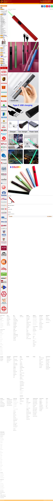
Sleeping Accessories (41, 383)
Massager (21, 358)
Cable (46, 346)
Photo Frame (21, 361)
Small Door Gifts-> (2, 30)
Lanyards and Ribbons (2, 325)
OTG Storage (47, 350)
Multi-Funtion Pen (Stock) (9, 379)
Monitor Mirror (34, 325)
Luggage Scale (40, 379)
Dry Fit (1, 331)
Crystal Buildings (2, 432)
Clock (20, 348)
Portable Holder (47, 352)
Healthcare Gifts (47, 315)
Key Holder (14, 352)
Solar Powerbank (2, 379)
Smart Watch (21, 372)
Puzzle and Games (22, 365)
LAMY (0, 415)
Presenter (8, 349)
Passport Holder (14, 358)
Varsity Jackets (1, 321)
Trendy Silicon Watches (15, 384)
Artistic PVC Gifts (15, 377)
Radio (33, 331)
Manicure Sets (14, 388)
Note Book (27, 381)
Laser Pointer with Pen (3, 22)
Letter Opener (27, 385)
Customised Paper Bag (15, 319)
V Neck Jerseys (1, 336)
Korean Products (21, 355)
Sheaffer (1, 423)
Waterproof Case (47, 354)
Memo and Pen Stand (28, 386)
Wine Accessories (21, 373)
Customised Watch (22, 370)
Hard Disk (34, 382)
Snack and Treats (21, 316)
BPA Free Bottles (28, 317)
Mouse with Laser (3, 23)
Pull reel (14, 393)
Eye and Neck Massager (35, 323)
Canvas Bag (14, 317)
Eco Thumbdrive (34, 381)
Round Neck (1, 332)
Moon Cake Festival (41, 321)
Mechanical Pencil (41, 349)
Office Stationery (28, 389)
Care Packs (21, 315)
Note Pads (27, 388)
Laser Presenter (5, 3)
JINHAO (1, 413)
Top (0, 3)
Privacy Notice (2, 50)
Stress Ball (14, 398)
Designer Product (2, 435)
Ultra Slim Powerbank (2, 380)
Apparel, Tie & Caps (2, 315)
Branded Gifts (1, 404)
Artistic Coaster (14, 378)
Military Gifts (2, 26)
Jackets (1, 318)
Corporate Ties (1, 317)
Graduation (40, 320)
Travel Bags (40, 385)
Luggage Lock (40, 378)
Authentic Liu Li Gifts (2, 402)
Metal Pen (40, 350)
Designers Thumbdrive (35, 380)
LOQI (0, 417)
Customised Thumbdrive (15, 379)
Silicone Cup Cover (15, 394)
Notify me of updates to (5, 65)
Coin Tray (14, 385)
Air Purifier (21, 346)
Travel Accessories (41, 376)
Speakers (34, 333)
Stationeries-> (2, 31)
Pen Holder (27, 390)
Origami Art (21, 360)
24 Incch (47, 379)
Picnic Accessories (21, 363)
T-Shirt (1, 327)
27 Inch (46, 380)
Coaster (14, 349)
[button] (40, 3)
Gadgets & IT (34, 315)
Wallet (14, 360)
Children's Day (40, 317)
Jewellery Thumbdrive (35, 383)
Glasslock (1, 412)
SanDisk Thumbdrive (35, 389)
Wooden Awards (8, 322)
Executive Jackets (2, 319)
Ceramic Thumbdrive (35, 377)
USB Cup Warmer (34, 334)
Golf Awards (8, 319)
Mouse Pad (34, 327)
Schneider (1, 421)
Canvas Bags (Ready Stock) (9, 377)
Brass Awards (8, 316)
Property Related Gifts (22, 364)
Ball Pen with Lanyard (41, 346)
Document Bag (14, 320)
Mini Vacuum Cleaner (28, 387)
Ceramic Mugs (27, 318)
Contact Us (1, 51)
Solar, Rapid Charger (48, 353)
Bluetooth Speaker (35, 322)
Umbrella (47, 376)
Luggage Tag (14, 353)
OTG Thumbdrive (34, 387)
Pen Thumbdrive (34, 388)
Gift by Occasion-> (2, 19)
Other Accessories (41, 381)
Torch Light (1, 348)
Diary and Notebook (15, 351)
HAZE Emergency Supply (48, 319)
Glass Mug (27, 324)
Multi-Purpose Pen (41, 351)
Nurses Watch (21, 371)
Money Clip (14, 354)
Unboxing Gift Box (22, 368)
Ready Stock (8, 376)
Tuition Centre (40, 324)
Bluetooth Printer (34, 321)
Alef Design (1, 405)
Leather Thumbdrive (35, 384)
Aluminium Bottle (28, 316)
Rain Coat (47, 383)
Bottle (46, 382)
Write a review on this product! (5, 56)
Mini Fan (14, 389)
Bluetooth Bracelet (35, 317)
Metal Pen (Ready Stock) (9, 378)
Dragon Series (1, 414)
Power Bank (1, 376)
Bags (13, 315)
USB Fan (34, 335)
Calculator (27, 377)
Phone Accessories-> (3, 28)
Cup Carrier (27, 321)
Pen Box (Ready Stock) (9, 380)
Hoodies (1, 320)
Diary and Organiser (28, 379)
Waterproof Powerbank (2, 381)
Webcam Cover (14, 399)
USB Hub (34, 337)
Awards (7, 315)
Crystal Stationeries (2, 434)
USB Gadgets (34, 336)
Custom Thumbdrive (35, 379)
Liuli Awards (8, 320)
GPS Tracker (34, 324)
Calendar (27, 378)
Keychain (14, 387)
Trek (0, 427)
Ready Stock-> (2, 29)
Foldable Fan (21, 351)
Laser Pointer (8, 3)
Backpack (14, 316)
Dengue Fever (47, 317)
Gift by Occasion (41, 315)
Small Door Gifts (15, 376)
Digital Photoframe (22, 362)
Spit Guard (1, 326)
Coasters (27, 319)
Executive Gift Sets (28, 383)
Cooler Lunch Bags (15, 318)
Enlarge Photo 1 (10, 203)
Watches (20, 369)
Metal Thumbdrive (35, 385)
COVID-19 (47, 316)
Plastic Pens (40, 353)
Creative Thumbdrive (35, 378)
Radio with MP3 (34, 332)
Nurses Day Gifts (47, 320)
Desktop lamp (1, 346)
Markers (40, 348)
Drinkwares (27, 315)
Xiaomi (1, 429)
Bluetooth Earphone (35, 318)
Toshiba (1, 426)
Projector (34, 330)
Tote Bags (1, 418)
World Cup (21, 380)
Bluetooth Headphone (35, 320)
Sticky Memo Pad (28, 391)
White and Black (15, 397)
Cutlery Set (21, 350)
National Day (40, 322)
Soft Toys (21, 367)
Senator (1, 422)
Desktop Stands (47, 348)
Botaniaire (1, 410)
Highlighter (27, 384)
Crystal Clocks (1, 433)
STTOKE (1, 424)
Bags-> (1, 16)
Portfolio (14, 359)
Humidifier (21, 354)
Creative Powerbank (2, 377)
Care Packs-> (2, 17)
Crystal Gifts (1, 430)
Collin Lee (1, 436)
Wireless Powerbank (2, 382)
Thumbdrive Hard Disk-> (3, 32)
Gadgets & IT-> (2, 18)
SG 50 (1, 437)
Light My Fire (1, 416)
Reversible (1, 324)
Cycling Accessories (21, 378)
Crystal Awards (8, 317)
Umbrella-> (1, 33)
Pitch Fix (1, 419)
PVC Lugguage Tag (15, 380)
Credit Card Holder (15, 350)
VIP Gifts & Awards (2, 401)
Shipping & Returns (2, 49)
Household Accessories (22, 353)
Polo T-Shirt (1, 329)
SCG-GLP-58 (12, 3)
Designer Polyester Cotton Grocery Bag (4, 45)
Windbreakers (1, 322)
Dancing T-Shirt (2, 328)
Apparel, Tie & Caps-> (3, 15)
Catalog (2, 3)
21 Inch (46, 378)
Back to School (40, 316)
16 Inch (46, 377)
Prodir (0, 420)
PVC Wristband (14, 382)
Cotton (1, 330)
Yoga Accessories (21, 374)
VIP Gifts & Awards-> (2, 34)
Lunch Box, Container (22, 357)
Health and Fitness (48, 318)
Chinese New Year (41, 318)
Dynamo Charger (47, 349)
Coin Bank (21, 349)
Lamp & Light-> (2, 20)
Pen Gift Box (40, 352)
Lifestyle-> (1, 25)
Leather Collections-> (3, 24)
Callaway (1, 411)
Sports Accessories (22, 376)
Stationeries (27, 376)
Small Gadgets (14, 395)
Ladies (20, 356)
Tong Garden (1, 425)
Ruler (13, 383)
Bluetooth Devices (34, 316)
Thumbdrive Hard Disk (35, 376)
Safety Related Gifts (22, 366)
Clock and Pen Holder (15, 348)
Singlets (1, 335)
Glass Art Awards (8, 318)
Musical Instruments (22, 359)
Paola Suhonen (1, 442)
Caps (0, 316)
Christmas (40, 319)
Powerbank (1, 378)
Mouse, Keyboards (34, 326)
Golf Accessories (21, 352)
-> (2, 21)
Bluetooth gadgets (34, 319)
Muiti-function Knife (15, 391)
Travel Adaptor (40, 384)
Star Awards (8, 321)
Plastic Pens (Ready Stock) (9, 381)
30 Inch (46, 381)
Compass (21, 377)
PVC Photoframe (15, 381)
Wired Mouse (34, 328)
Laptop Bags (14, 324)
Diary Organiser (28, 380)
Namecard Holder (15, 356)
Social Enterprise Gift (15, 396)
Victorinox (1, 428)
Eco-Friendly (14, 386)
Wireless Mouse (34, 329)
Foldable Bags (14, 322)
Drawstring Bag (14, 321)
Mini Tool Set (14, 390)
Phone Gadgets (47, 351)
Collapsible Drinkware (28, 320)
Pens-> (1, 27)
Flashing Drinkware (28, 322)
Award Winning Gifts (2, 403)
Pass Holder (14, 357)
